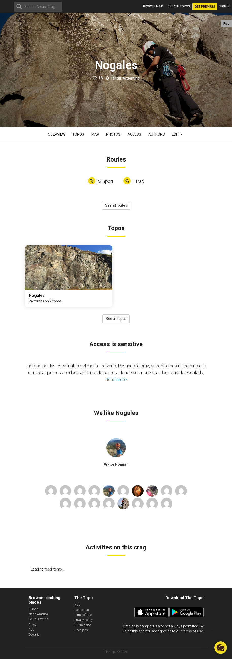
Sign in (224, 6)
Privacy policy (83, 620)
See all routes (116, 205)
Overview (56, 134)
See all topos (116, 319)
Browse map (153, 6)
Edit (177, 134)
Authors (156, 134)
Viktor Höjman (116, 464)
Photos (113, 134)
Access (134, 134)
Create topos (179, 6)
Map (95, 134)
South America (38, 619)
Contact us (81, 610)
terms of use (193, 631)
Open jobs (81, 630)
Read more (116, 379)
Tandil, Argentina (125, 78)
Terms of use (83, 615)
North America (38, 614)
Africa (33, 624)
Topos (78, 134)
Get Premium (205, 6)
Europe (33, 609)
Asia (32, 629)
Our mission (82, 625)
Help (77, 605)
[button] (220, 647)
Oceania (34, 634)
